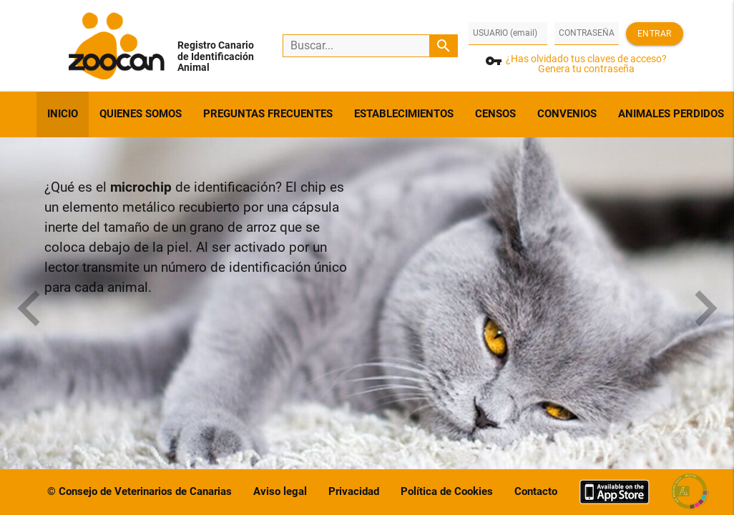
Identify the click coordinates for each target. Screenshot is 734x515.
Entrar (654, 34)
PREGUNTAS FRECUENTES (268, 114)
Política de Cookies (447, 492)
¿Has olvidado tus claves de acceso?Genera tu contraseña (586, 64)
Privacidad (353, 492)
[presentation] (29, 310)
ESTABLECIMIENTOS (404, 114)
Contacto (535, 492)
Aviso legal (280, 492)
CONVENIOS (567, 114)
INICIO (62, 114)
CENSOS (495, 114)
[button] (53, 290)
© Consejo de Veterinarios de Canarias (139, 492)
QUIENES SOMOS (140, 114)
